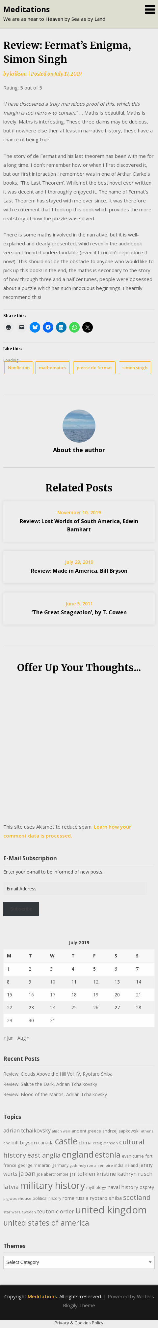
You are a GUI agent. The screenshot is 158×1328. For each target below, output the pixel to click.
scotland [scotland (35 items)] (137, 1197)
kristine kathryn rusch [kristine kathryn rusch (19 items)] (124, 1173)
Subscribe (21, 909)
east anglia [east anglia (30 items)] (44, 1155)
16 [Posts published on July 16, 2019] (31, 994)
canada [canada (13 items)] (46, 1142)
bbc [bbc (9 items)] (6, 1142)
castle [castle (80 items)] (66, 1141)
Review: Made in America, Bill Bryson (79, 570)
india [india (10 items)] (118, 1165)
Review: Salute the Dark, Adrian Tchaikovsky (50, 1084)
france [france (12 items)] (9, 1165)
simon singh (134, 368)
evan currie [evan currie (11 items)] (133, 1156)
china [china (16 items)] (85, 1142)
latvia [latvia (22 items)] (11, 1187)
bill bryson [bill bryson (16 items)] (24, 1142)
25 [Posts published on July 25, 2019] (74, 1007)
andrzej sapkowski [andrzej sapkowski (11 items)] (121, 1131)
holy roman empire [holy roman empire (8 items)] (96, 1165)
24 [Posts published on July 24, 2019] (52, 1007)
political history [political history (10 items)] (47, 1198)
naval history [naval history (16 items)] (122, 1187)
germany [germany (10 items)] (60, 1165)
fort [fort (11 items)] (148, 1156)
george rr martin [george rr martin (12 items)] (34, 1165)
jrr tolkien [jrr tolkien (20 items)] (82, 1173)
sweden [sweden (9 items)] (29, 1211)
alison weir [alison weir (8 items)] (61, 1131)
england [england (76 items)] (77, 1154)
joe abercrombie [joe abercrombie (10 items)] (52, 1174)
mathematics (52, 368)
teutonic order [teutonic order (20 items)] (55, 1211)
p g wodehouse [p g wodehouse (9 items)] (17, 1198)
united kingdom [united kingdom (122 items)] (111, 1209)
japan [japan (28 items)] (27, 1173)
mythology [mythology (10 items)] (96, 1187)
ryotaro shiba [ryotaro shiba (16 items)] (106, 1198)
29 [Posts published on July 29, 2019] (9, 1020)
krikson (18, 74)
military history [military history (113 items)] (52, 1185)
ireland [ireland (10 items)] (131, 1165)
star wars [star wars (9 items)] (11, 1211)
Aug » (23, 1038)
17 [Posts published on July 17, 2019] (52, 994)
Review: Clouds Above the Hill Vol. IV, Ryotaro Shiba (58, 1074)
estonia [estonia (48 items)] (107, 1155)
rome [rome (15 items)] (68, 1198)
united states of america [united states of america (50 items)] (46, 1222)
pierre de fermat (94, 368)
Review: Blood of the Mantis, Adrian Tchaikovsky (55, 1094)
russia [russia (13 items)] (82, 1198)
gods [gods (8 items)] (73, 1165)
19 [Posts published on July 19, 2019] (95, 994)
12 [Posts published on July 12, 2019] (95, 982)
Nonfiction (19, 368)
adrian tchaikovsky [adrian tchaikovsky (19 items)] (27, 1130)
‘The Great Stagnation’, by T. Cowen (79, 612)
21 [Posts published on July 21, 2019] (138, 994)
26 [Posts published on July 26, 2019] (95, 1007)
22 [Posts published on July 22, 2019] (9, 1007)
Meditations (26, 9)
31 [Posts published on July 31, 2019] (52, 1020)
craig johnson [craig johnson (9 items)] (105, 1142)
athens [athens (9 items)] (147, 1131)
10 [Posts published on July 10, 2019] (52, 982)
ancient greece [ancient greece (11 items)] (86, 1131)
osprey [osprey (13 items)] (147, 1187)
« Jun (8, 1038)
